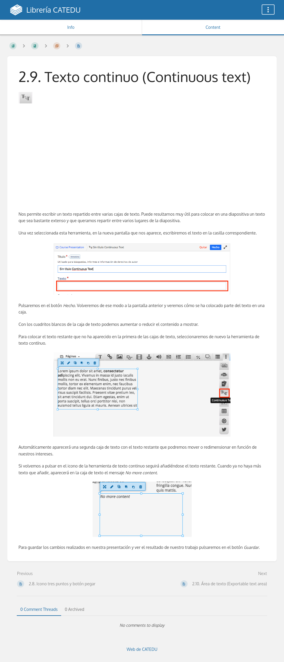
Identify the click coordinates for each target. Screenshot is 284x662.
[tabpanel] (142, 625)
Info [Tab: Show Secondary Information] (71, 27)
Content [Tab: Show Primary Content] (213, 27)
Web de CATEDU (142, 649)
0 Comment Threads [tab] (39, 609)
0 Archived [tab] (74, 609)
